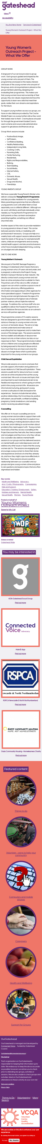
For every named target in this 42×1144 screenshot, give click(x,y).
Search (5, 1100)
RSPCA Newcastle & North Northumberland (20, 701)
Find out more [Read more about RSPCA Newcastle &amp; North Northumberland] (20, 705)
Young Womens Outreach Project (15, 504)
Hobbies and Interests (10, 492)
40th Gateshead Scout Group (20, 599)
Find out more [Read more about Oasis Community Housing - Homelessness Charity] (21, 756)
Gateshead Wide (8, 542)
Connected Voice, (9, 1046)
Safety (33, 490)
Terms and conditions (7, 1084)
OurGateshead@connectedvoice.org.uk (14, 1053)
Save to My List (8, 510)
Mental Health (26, 492)
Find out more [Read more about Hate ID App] (20, 654)
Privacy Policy (5, 1087)
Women (17, 495)
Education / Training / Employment (15, 490)
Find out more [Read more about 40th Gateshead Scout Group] (20, 603)
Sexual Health (7, 495)
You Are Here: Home (13, 25)
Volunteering (23, 1098)
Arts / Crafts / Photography (13, 484)
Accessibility (7, 18)
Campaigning (30, 484)
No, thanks (14, 1141)
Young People (27, 495)
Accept (4, 1141)
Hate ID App (20, 650)
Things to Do (8, 1098)
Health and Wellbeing (10, 482)
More (35, 1098)
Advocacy (24, 482)
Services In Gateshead (32, 25)
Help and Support (9, 487)
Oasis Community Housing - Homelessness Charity (21, 751)
